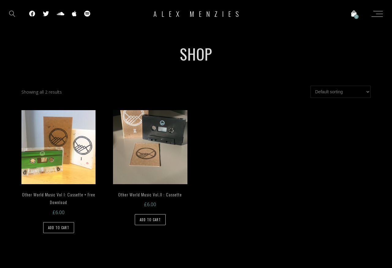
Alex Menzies (198, 14)
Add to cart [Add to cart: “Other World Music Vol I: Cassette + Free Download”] (58, 227)
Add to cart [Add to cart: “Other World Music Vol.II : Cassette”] (150, 219)
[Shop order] (341, 92)
